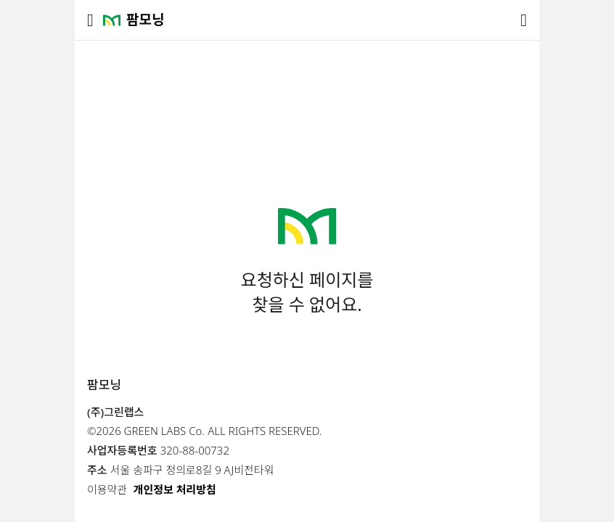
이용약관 (107, 489)
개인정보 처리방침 (175, 489)
